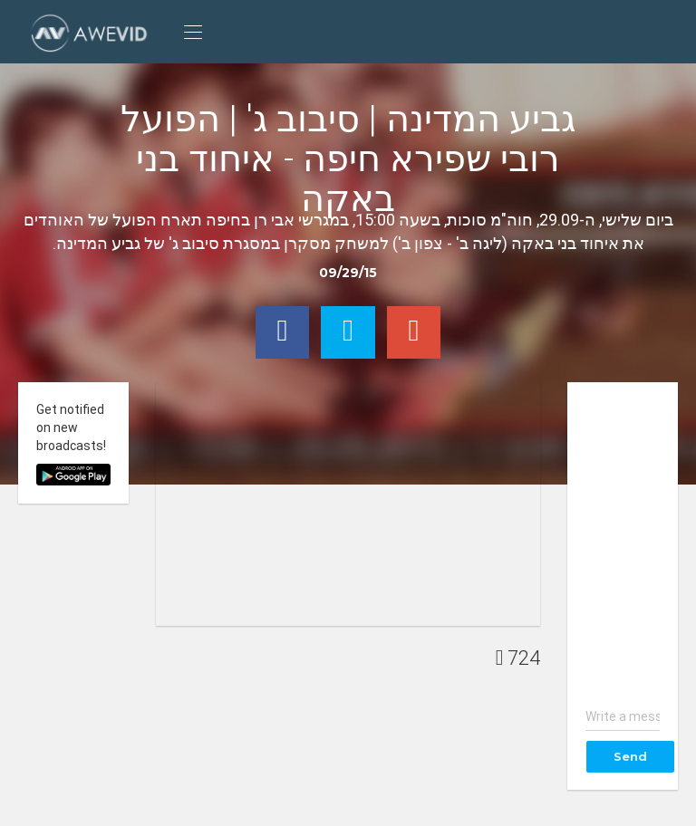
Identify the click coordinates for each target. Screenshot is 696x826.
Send (630, 756)
